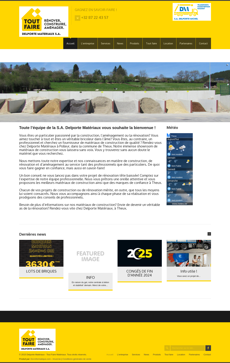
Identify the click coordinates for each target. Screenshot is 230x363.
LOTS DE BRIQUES (41, 271)
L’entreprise (87, 43)
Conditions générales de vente (76, 359)
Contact (203, 43)
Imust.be (57, 359)
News (120, 43)
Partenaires (186, 43)
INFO (90, 277)
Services (105, 43)
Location (168, 43)
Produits (134, 43)
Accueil (70, 43)
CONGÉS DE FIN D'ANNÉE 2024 (139, 273)
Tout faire (151, 43)
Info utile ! (188, 271)
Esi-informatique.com (41, 359)
